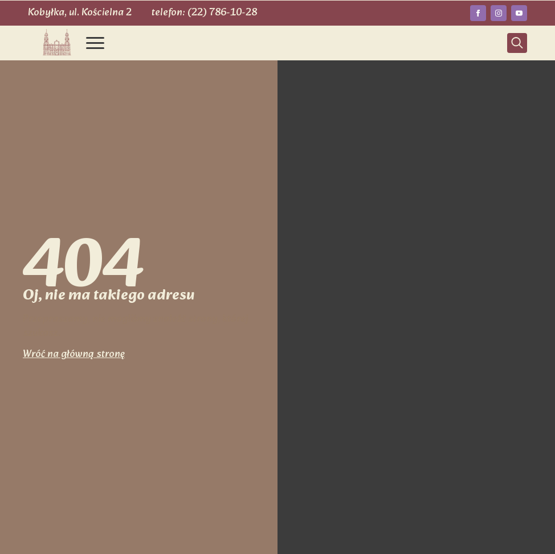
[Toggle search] (517, 43)
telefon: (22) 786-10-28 (204, 13)
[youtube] (519, 13)
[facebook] (478, 13)
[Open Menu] (95, 43)
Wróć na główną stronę (74, 354)
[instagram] (499, 13)
